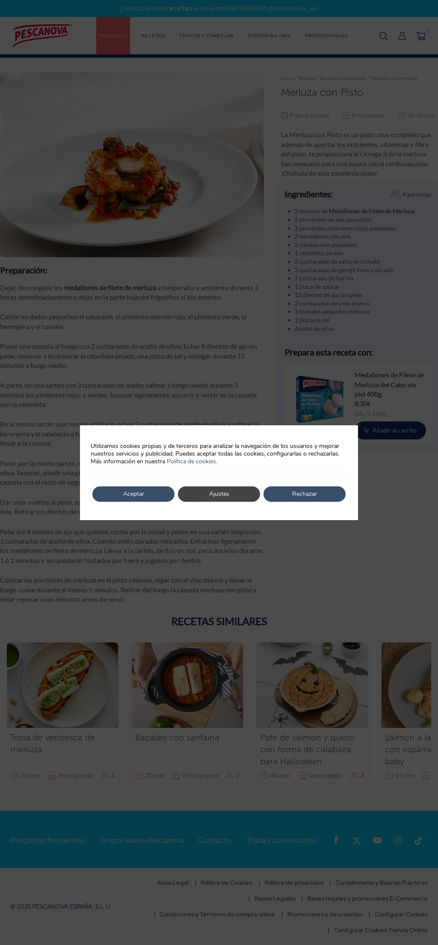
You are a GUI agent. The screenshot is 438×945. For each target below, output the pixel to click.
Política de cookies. (192, 461)
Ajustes (219, 494)
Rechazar (304, 494)
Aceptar (133, 494)
